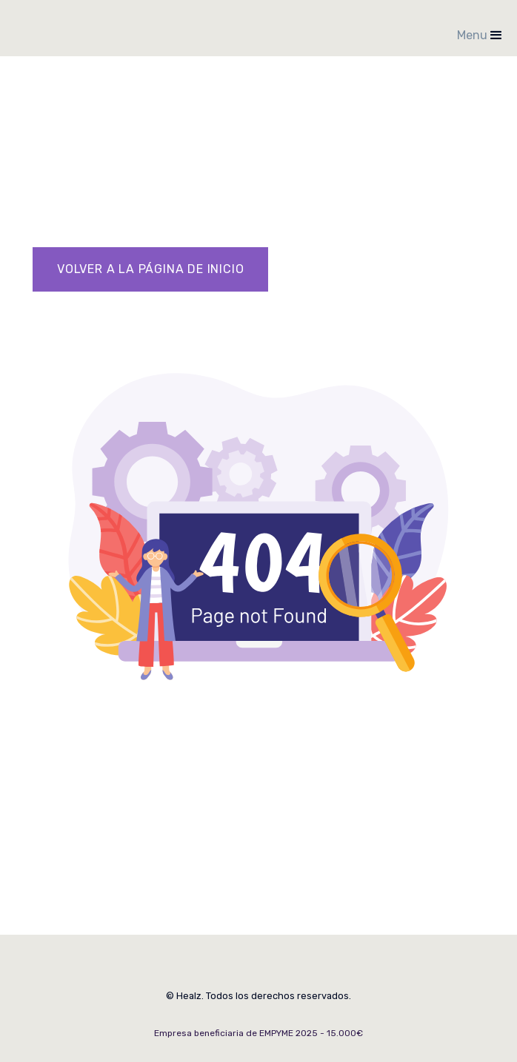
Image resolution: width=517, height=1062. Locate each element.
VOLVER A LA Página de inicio (150, 269)
